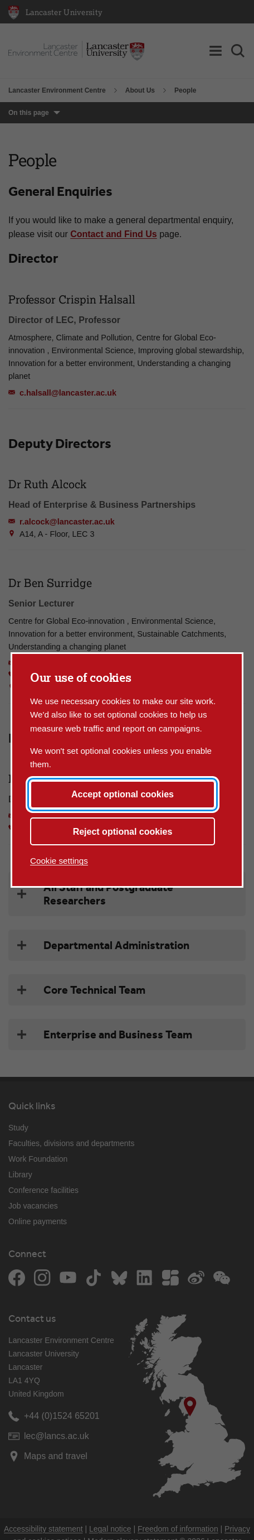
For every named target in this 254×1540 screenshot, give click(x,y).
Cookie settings (59, 860)
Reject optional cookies (123, 831)
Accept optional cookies (122, 794)
